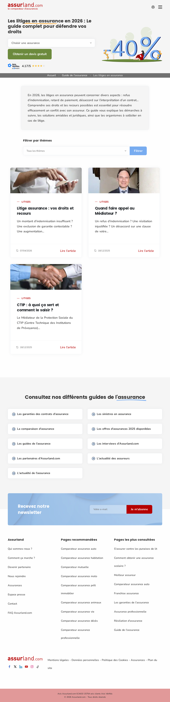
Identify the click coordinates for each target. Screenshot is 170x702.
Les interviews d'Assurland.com (115, 443)
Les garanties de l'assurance (131, 602)
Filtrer (138, 151)
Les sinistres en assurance (111, 414)
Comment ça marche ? (21, 558)
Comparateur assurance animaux (81, 602)
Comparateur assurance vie (77, 612)
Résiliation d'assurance (128, 621)
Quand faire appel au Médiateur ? (114, 211)
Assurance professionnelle (130, 612)
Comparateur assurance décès (79, 621)
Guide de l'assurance (74, 75)
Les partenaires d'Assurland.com (36, 458)
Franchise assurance (126, 593)
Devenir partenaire (19, 567)
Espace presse (16, 594)
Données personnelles (85, 660)
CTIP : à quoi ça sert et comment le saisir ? (38, 307)
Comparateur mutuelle (75, 567)
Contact (12, 604)
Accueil (51, 75)
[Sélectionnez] (76, 151)
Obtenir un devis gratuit (30, 54)
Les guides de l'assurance (31, 443)
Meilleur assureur (125, 575)
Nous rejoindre (17, 576)
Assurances (15, 585)
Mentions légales (58, 660)
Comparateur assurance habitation (82, 558)
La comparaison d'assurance (33, 429)
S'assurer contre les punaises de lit (135, 549)
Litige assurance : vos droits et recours (45, 211)
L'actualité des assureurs (110, 458)
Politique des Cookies (115, 660)
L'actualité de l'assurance (31, 473)
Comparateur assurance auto (78, 549)
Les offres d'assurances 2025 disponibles (121, 429)
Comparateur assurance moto (79, 576)
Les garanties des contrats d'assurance (40, 414)
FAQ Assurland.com (20, 613)
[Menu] (160, 7)
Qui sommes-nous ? (20, 549)
